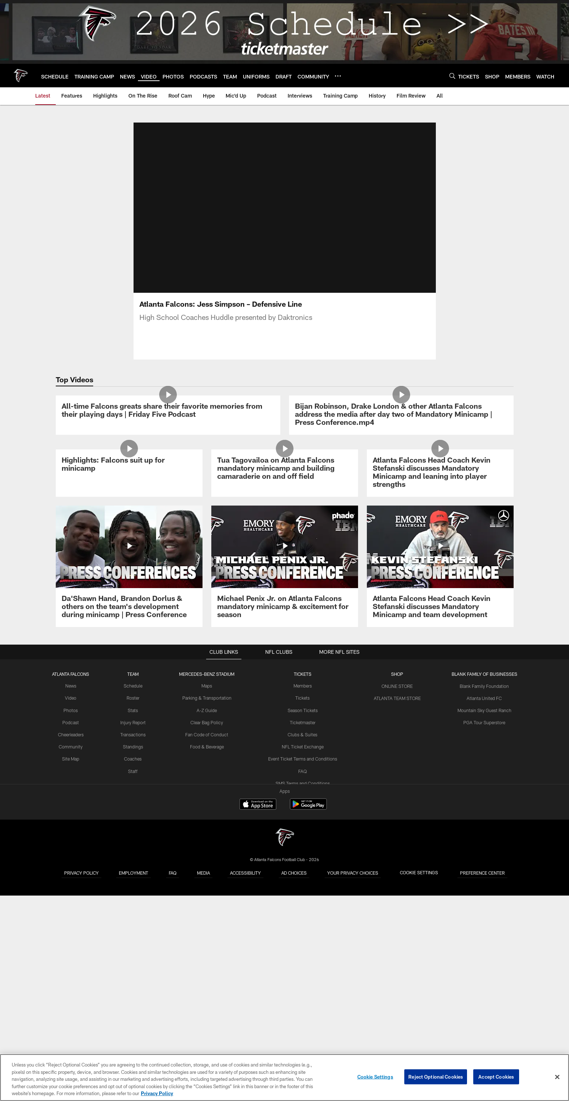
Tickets (303, 905)
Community (71, 953)
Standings (133, 953)
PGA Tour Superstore (484, 930)
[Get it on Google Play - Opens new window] (308, 1016)
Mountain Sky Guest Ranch (484, 917)
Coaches (133, 966)
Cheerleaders (71, 941)
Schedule (133, 893)
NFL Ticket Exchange (303, 953)
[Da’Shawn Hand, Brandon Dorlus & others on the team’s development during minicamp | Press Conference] (129, 774)
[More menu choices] (338, 76)
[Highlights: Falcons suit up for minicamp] (129, 632)
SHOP (397, 882)
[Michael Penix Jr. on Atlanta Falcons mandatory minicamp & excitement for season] (284, 774)
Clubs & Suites (303, 941)
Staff (133, 978)
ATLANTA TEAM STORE (397, 905)
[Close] (557, 1077)
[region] (284, 1077)
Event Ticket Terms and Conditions (303, 966)
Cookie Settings (375, 1077)
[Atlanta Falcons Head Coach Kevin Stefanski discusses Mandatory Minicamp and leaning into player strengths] (440, 640)
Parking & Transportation (207, 905)
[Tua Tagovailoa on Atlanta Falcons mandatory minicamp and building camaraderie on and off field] (284, 636)
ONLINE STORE (397, 893)
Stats (133, 917)
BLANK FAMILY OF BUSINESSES (483, 882)
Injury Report (133, 930)
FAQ (303, 978)
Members (303, 893)
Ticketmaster (302, 930)
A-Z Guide (207, 917)
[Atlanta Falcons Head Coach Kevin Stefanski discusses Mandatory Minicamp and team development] (440, 774)
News (71, 893)
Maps (207, 893)
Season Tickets (303, 917)
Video (71, 905)
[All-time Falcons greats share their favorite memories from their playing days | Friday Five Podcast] (168, 474)
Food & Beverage (207, 953)
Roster (133, 905)
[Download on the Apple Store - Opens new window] (258, 1013)
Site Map (71, 966)
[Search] (452, 76)
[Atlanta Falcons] (284, 1046)
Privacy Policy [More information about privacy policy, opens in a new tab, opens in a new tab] (157, 1093)
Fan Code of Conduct (207, 941)
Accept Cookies (496, 1077)
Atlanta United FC (484, 905)
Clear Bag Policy (207, 930)
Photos (71, 917)
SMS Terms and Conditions (303, 990)
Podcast (71, 930)
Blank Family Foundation (484, 893)
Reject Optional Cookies (435, 1077)
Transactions (133, 941)
